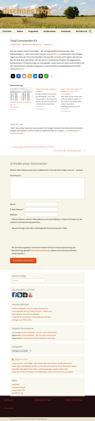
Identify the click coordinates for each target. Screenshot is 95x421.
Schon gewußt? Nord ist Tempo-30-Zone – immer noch (32, 311)
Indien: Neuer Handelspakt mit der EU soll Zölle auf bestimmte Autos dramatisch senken (44, 366)
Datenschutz (9, 408)
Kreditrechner (50, 31)
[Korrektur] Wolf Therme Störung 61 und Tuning (38, 338)
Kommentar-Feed (18, 390)
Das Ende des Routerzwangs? (69, 150)
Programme (33, 31)
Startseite (7, 31)
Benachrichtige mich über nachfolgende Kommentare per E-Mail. (38, 228)
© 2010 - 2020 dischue (74, 400)
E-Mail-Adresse (17, 209)
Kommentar (16, 175)
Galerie (20, 31)
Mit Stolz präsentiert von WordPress (33, 419)
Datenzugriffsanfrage (43, 400)
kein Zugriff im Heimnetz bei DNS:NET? (26, 314)
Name (13, 204)
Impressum (8, 400)
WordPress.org (17, 393)
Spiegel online (21, 359)
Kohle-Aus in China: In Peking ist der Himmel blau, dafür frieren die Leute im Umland (42, 372)
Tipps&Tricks (37, 44)
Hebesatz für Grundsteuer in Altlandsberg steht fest (31, 317)
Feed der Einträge (18, 387)
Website (13, 214)
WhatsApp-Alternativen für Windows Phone (32, 146)
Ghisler (21, 69)
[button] (13, 76)
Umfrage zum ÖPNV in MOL (22, 320)
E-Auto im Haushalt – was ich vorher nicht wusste (30, 308)
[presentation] (29, 238)
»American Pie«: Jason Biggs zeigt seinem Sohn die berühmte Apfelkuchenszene (42, 363)
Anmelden (15, 384)
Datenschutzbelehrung (40, 250)
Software (28, 44)
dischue (49, 44)
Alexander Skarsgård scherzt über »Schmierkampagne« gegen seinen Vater (40, 369)
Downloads (66, 31)
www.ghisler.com (53, 54)
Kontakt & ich (81, 31)
